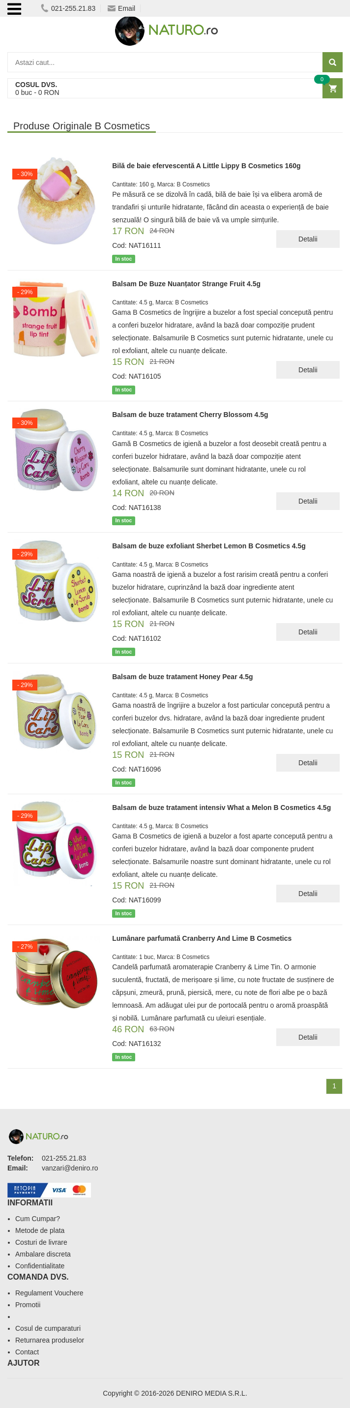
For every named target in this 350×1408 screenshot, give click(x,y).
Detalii (308, 239)
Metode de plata (39, 1230)
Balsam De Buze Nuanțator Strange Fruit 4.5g (186, 284)
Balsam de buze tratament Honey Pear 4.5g (182, 677)
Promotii (27, 1305)
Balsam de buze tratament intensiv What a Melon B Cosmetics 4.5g (221, 807)
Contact (27, 1352)
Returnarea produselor (49, 1340)
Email (121, 8)
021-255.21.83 (68, 8)
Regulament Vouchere (49, 1293)
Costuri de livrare (41, 1242)
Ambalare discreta (43, 1254)
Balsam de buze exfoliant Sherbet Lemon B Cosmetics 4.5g (209, 546)
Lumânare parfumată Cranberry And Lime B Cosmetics (202, 938)
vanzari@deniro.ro (70, 1168)
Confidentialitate (39, 1266)
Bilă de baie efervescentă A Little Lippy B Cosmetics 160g (206, 166)
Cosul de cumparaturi (48, 1328)
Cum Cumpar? (37, 1219)
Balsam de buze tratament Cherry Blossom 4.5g (190, 415)
